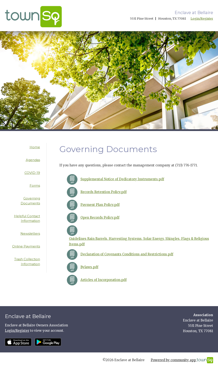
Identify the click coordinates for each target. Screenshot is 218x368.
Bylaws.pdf (89, 267)
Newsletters (30, 233)
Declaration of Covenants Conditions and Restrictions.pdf (126, 254)
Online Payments (26, 246)
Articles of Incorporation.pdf (103, 280)
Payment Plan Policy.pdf (100, 205)
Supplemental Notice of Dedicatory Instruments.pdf (122, 179)
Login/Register (202, 18)
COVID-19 (32, 173)
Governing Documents (30, 200)
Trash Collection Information (27, 261)
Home (35, 147)
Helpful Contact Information (27, 218)
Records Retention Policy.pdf (103, 192)
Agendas (33, 160)
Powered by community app (182, 360)
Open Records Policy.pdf (99, 217)
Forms (35, 185)
